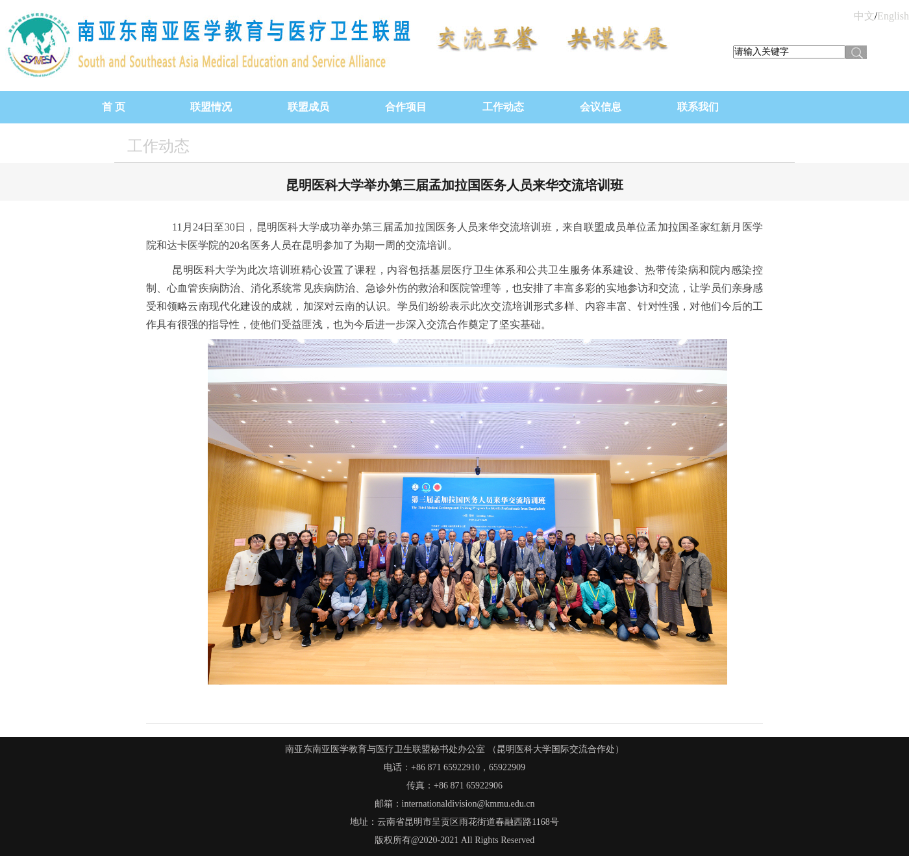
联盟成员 (308, 106)
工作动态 (503, 106)
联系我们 (698, 106)
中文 (864, 15)
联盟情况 (211, 106)
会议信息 (600, 106)
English (893, 15)
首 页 (113, 106)
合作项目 (406, 106)
